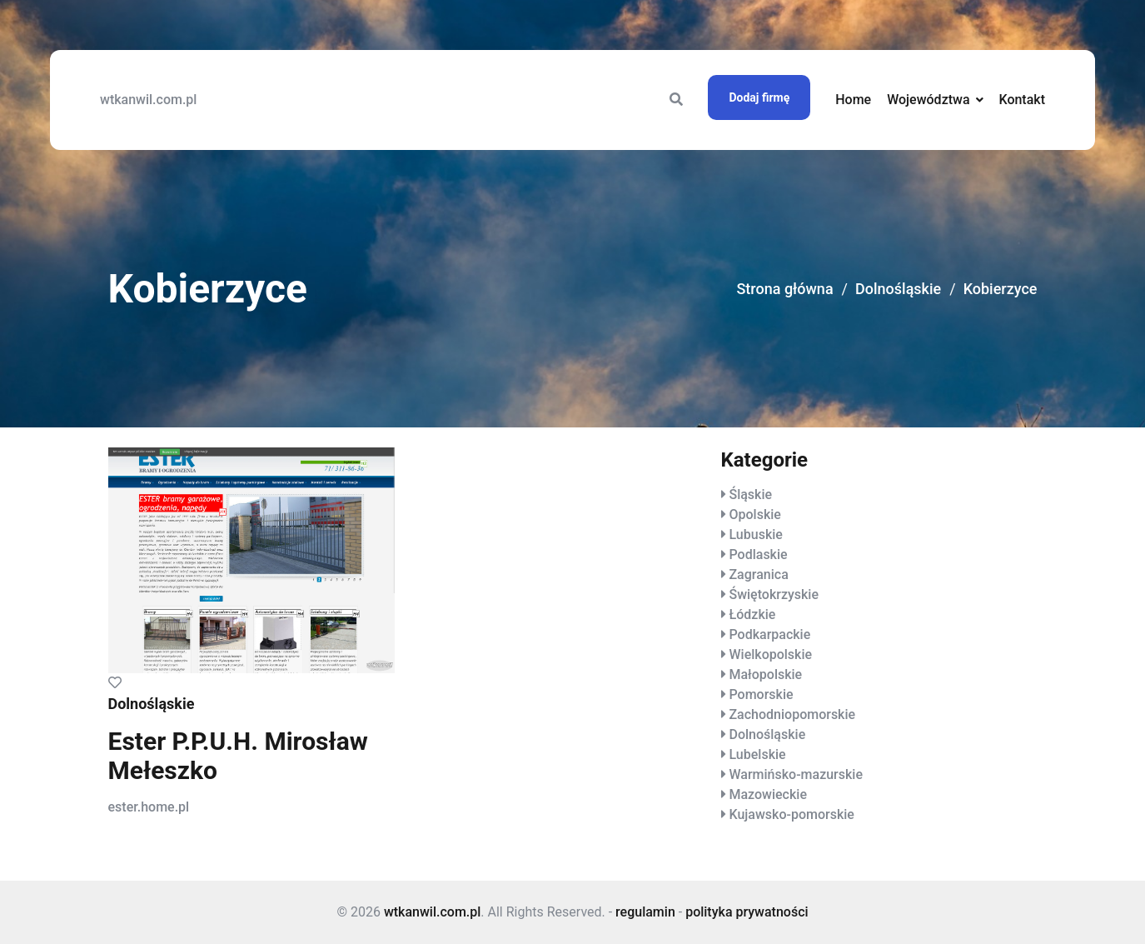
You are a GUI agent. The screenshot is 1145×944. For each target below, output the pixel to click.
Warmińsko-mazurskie (796, 774)
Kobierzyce (1000, 288)
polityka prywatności (746, 912)
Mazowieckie (767, 794)
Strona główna (784, 288)
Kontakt (1021, 99)
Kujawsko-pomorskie (791, 814)
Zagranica (758, 574)
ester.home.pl (149, 807)
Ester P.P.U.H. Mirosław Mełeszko (238, 756)
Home (853, 99)
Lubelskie (757, 754)
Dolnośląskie (898, 288)
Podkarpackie (769, 634)
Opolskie (754, 514)
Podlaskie (758, 554)
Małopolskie (765, 674)
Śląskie (750, 494)
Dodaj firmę (759, 97)
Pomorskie (761, 694)
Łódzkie (752, 614)
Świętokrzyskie (774, 594)
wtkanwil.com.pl (148, 99)
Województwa (928, 99)
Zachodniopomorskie (792, 714)
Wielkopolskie (770, 654)
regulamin (645, 912)
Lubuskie (755, 534)
